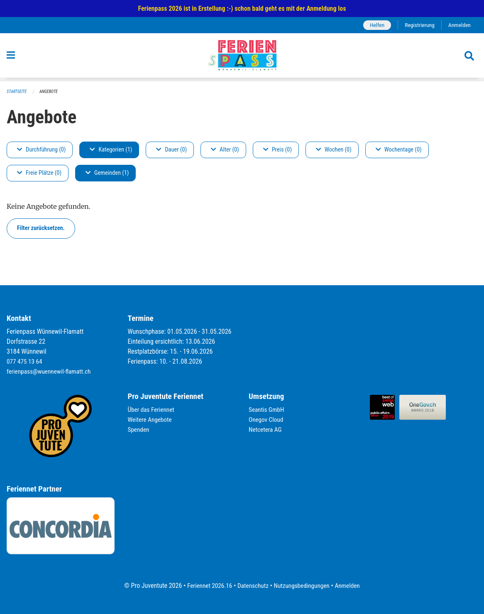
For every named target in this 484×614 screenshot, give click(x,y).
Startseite (17, 92)
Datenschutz (252, 586)
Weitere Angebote (151, 420)
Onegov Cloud (267, 420)
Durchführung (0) (41, 150)
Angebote (51, 92)
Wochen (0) (334, 150)
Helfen (373, 25)
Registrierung (417, 25)
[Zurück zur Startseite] (242, 58)
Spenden (139, 430)
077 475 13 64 (25, 362)
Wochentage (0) (399, 150)
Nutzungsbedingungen (303, 586)
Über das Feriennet (152, 410)
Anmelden (459, 25)
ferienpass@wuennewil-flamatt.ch (51, 372)
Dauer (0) (171, 150)
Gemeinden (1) (107, 173)
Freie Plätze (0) (39, 173)
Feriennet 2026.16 (206, 586)
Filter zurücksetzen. (41, 228)
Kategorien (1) (111, 150)
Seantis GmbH (267, 410)
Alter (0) (225, 150)
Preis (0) (277, 150)
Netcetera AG (266, 430)
